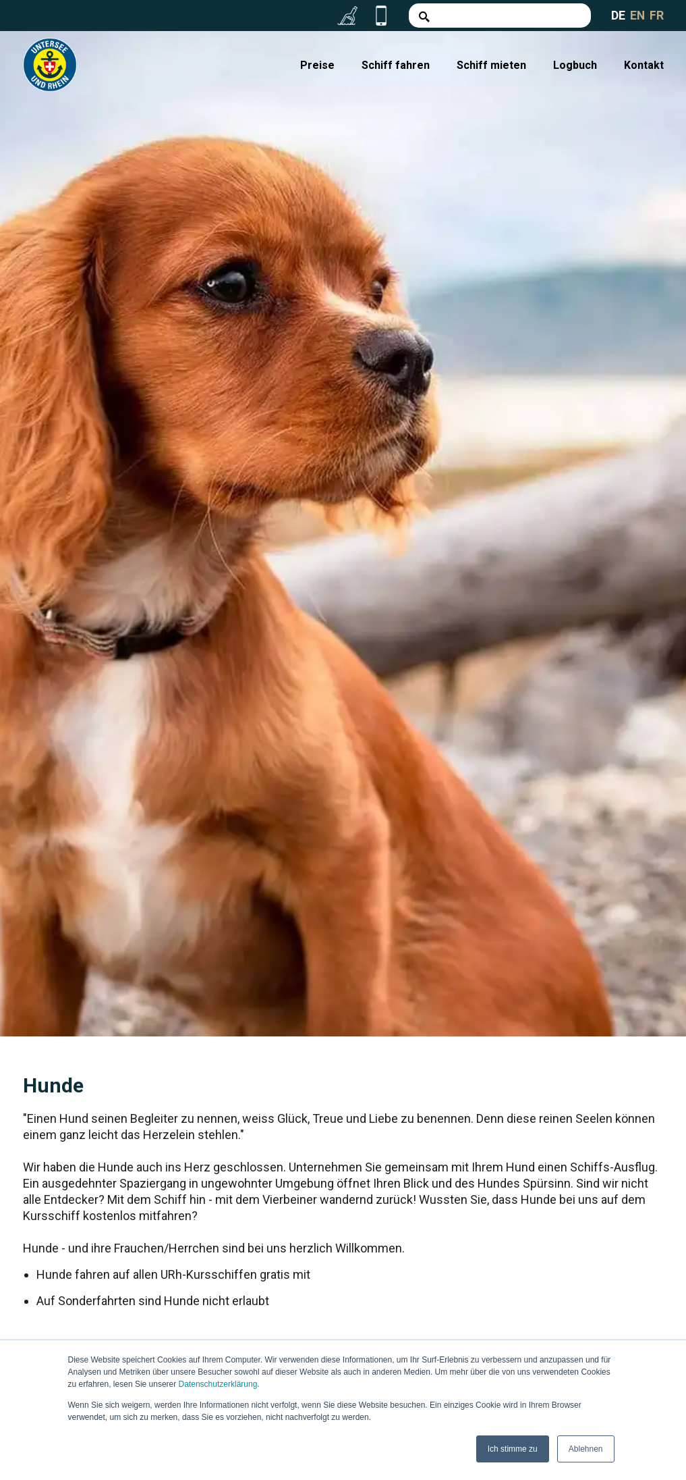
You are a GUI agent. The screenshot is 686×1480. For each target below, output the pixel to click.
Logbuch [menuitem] (575, 65)
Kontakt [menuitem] (644, 65)
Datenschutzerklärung (218, 1385)
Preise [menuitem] (317, 65)
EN (637, 15)
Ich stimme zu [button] (513, 1449)
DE (617, 15)
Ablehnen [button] (586, 1449)
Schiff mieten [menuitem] (491, 65)
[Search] (499, 15)
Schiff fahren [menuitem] (396, 65)
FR (657, 15)
